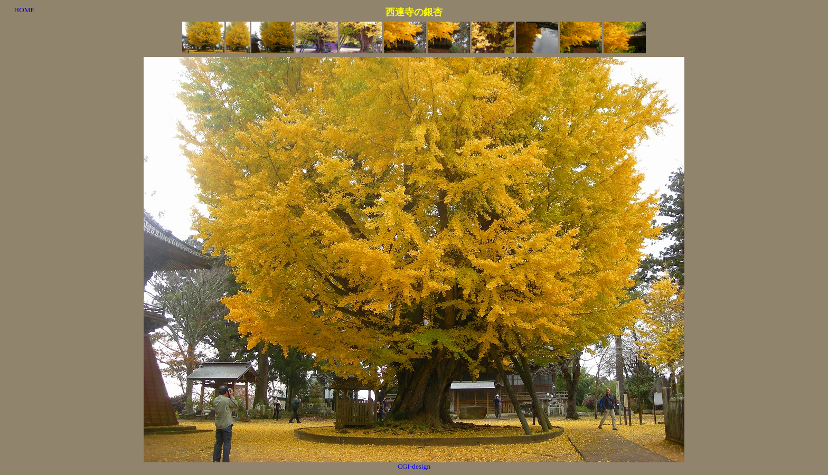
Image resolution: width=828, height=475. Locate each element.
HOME (24, 10)
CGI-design (414, 466)
